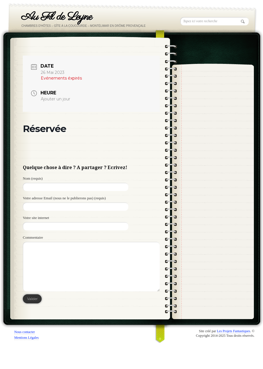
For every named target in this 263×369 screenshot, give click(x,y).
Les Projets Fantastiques (233, 331)
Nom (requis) (33, 178)
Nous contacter (24, 332)
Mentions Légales (26, 338)
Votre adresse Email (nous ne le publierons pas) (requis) (64, 198)
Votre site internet (36, 218)
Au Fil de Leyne (56, 17)
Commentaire (33, 237)
